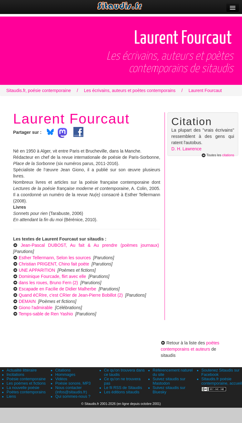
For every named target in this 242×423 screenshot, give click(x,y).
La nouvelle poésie (23, 388)
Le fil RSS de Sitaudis (123, 388)
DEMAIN (27, 301)
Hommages (65, 374)
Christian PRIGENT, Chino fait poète (54, 263)
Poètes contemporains (26, 392)
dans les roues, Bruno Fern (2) (48, 282)
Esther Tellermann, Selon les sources (55, 257)
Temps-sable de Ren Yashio (46, 313)
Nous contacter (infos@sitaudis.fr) (71, 390)
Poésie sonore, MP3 (73, 383)
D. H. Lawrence (186, 148)
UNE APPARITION (37, 270)
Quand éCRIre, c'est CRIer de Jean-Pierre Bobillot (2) (71, 295)
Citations (63, 370)
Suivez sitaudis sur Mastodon (169, 381)
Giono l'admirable (36, 307)
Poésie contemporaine (26, 379)
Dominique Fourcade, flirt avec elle (52, 276)
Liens (11, 396)
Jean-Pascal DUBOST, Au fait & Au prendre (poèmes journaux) (90, 245)
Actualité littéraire (22, 370)
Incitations (15, 374)
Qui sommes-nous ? (73, 396)
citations (228, 155)
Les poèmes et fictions (26, 383)
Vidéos (61, 379)
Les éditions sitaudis (121, 392)
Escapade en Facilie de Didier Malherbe (57, 288)
